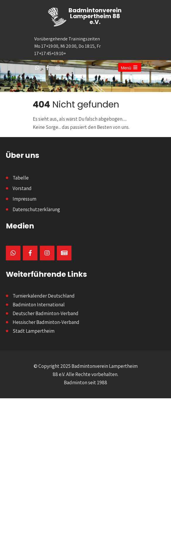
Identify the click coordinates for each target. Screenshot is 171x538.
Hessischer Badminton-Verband (46, 322)
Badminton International (39, 304)
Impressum (24, 199)
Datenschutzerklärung (36, 209)
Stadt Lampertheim (33, 331)
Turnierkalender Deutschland (44, 296)
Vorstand (22, 188)
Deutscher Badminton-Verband (45, 313)
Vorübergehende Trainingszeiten (69, 46)
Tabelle (21, 178)
